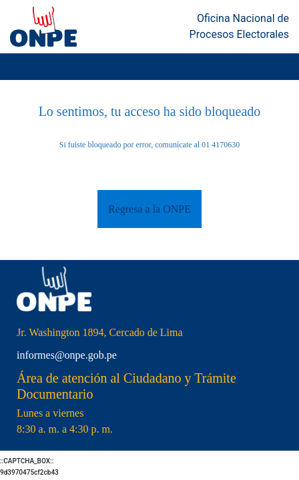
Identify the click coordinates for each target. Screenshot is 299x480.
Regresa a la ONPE (149, 209)
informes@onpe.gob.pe (67, 355)
